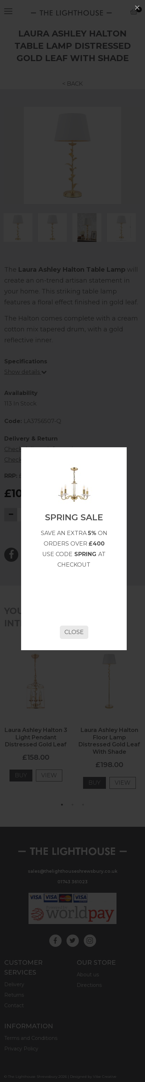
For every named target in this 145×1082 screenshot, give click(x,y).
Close (74, 632)
